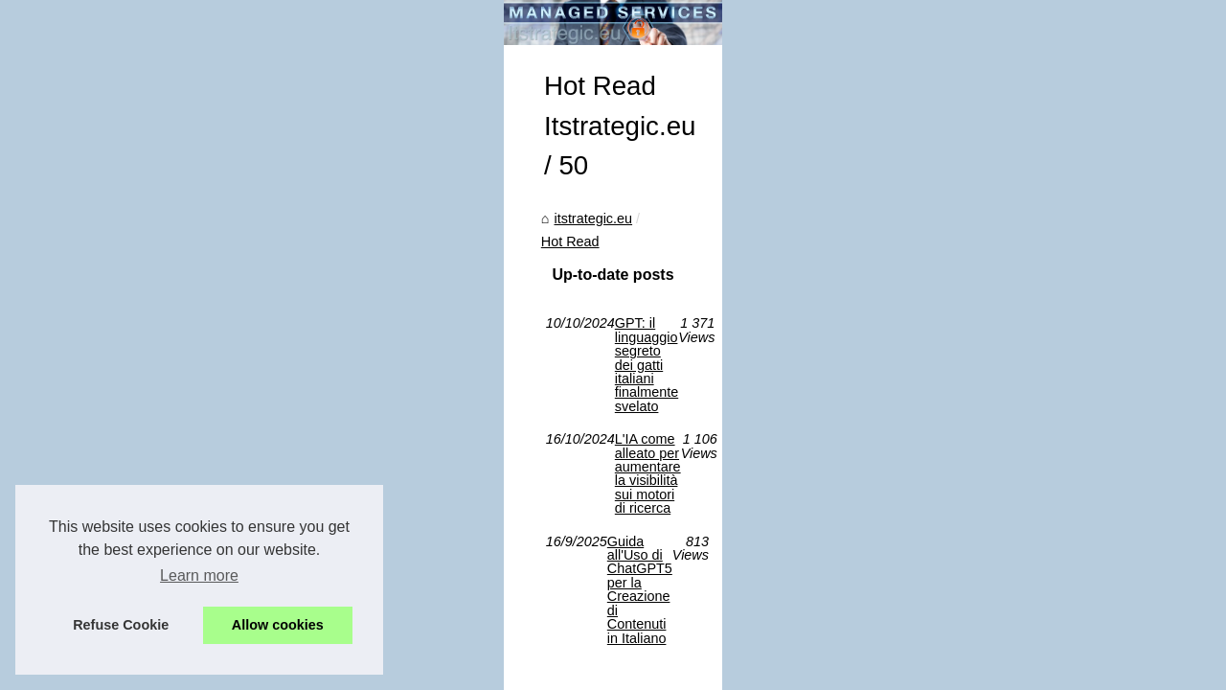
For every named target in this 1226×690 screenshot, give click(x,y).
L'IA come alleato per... (993, 456)
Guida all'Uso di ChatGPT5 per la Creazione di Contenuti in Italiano (373, 520)
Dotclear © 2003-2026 (410, 581)
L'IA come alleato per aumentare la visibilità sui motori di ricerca (362, 487)
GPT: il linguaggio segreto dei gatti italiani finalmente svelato (351, 455)
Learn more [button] (199, 575)
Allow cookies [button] (278, 624)
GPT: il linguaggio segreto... (1008, 498)
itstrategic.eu (96, 372)
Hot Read (180, 372)
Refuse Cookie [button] (121, 624)
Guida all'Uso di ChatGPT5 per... (1024, 414)
